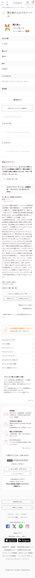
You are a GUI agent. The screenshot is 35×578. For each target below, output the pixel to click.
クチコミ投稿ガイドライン (10, 368)
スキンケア (10, 514)
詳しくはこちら (13, 174)
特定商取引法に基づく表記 (24, 550)
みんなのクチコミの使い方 (10, 360)
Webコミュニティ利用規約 (26, 553)
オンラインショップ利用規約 (10, 553)
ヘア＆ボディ (24, 514)
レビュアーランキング (8, 356)
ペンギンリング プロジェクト (13, 559)
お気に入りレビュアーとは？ (12, 117)
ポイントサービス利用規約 (9, 556)
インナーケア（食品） (13, 517)
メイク (17, 514)
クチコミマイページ (8, 348)
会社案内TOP (5, 547)
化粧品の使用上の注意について (25, 547)
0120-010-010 (20, 460)
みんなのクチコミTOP (8, 340)
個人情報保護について (9, 550)
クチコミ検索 (6, 344)
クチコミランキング (8, 352)
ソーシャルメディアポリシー (25, 556)
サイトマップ (25, 559)
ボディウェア (24, 517)
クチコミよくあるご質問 (9, 364)
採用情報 (13, 547)
